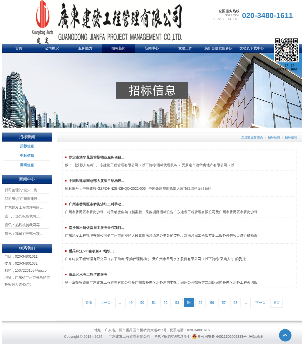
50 (142, 303)
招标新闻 (119, 48)
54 (189, 303)
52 (166, 303)
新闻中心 (152, 48)
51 (154, 303)
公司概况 (52, 48)
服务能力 (85, 48)
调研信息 (27, 165)
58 (236, 303)
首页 (18, 48)
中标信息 (27, 156)
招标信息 (27, 146)
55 (200, 303)
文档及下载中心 (252, 48)
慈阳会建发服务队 (218, 48)
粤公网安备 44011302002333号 (222, 337)
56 (212, 303)
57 (224, 303)
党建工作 (185, 48)
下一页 (260, 303)
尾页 (277, 303)
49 (131, 303)
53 (177, 303)
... (119, 303)
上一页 (105, 303)
